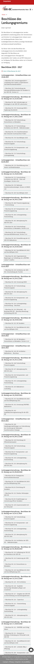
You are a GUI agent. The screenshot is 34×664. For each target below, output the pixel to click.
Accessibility (26, 662)
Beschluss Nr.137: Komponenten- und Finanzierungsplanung (16, 453)
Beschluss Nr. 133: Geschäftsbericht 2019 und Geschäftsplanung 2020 (16, 482)
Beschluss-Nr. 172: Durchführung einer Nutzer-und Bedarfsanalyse (16, 166)
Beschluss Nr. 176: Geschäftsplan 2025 (17, 138)
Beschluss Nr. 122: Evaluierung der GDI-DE (16, 559)
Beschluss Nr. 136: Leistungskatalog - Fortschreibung (15, 459)
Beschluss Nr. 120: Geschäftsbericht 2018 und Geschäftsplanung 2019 (16, 571)
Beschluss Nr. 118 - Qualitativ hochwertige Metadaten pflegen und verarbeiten (14, 588)
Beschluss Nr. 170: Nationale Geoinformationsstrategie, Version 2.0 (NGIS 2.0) (17, 187)
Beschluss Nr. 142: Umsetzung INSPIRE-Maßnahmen (16, 405)
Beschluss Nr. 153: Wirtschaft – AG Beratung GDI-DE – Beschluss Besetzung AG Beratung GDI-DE (16, 311)
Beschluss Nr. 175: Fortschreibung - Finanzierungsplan (15, 142)
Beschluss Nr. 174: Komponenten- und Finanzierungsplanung (16, 148)
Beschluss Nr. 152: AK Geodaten (15, 323)
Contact (5, 662)
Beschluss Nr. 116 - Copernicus (15, 599)
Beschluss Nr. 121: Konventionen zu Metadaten (15, 565)
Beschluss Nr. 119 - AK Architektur (16, 582)
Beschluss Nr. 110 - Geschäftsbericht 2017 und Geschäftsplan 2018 (17, 642)
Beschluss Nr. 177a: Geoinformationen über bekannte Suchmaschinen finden (16, 133)
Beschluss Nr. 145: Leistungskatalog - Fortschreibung (15, 382)
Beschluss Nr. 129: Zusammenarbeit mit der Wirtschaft (16, 506)
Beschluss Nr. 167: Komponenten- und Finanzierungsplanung (16, 210)
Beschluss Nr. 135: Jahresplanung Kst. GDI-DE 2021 (15, 464)
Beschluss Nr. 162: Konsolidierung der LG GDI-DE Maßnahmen (17, 239)
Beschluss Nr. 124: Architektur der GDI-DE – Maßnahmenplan (16, 541)
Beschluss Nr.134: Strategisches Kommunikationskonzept (14, 476)
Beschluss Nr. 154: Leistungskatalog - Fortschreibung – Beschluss (15, 304)
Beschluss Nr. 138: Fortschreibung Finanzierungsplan (14, 447)
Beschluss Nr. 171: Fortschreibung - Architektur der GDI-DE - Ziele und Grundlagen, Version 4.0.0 (15, 179)
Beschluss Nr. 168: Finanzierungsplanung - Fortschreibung (16, 204)
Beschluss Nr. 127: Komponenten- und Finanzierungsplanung (16, 524)
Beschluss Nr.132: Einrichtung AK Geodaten (14, 488)
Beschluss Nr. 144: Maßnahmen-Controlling (14, 388)
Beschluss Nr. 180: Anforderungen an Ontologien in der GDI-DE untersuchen (15, 103)
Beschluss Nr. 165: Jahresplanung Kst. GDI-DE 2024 (15, 221)
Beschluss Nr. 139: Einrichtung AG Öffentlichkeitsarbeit (14, 441)
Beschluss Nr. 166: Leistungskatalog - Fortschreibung (15, 215)
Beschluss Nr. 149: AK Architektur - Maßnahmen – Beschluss (15, 352)
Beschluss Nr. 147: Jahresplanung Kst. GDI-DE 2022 (15, 370)
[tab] (17, 82)
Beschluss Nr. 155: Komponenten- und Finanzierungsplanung (16, 298)
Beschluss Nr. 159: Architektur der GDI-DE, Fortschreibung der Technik (16, 271)
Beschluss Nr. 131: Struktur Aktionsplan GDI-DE (16, 494)
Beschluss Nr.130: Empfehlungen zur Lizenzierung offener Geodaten (15, 500)
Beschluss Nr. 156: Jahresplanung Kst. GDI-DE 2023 (15, 293)
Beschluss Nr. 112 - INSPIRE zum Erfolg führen (16, 628)
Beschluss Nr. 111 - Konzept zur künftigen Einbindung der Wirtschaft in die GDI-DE (16, 635)
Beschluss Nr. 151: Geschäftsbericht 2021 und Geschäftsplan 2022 (16, 328)
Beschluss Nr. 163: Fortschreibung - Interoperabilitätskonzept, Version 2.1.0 (15, 233)
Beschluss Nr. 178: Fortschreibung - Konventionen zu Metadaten (15, 121)
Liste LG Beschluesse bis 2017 (12, 71)
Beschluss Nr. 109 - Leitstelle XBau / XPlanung (15, 648)
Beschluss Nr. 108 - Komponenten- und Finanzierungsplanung (16, 653)
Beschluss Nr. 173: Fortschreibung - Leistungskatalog (15, 154)
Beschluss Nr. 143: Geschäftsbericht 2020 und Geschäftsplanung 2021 (16, 400)
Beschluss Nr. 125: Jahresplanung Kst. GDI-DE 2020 (15, 535)
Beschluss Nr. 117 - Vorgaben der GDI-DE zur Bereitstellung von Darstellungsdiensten (17, 595)
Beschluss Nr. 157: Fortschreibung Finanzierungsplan (14, 287)
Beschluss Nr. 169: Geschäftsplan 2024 (17, 193)
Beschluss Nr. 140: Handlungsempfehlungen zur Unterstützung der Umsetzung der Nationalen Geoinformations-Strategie (17, 427)
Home (3, 14)
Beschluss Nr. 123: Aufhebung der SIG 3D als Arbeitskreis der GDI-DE (17, 553)
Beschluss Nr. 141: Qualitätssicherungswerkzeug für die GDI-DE (16, 412)
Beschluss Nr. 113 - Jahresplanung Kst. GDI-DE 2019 (16, 616)
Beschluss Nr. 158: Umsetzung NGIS (16, 282)
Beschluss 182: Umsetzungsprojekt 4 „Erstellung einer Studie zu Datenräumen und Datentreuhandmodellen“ (16, 82)
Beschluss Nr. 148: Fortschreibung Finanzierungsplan (14, 364)
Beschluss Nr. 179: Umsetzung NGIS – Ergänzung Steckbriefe (16, 109)
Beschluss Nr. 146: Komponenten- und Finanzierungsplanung (16, 376)
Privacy (11, 662)
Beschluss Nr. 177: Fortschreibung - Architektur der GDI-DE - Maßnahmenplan (16, 127)
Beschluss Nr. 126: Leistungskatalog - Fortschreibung (15, 529)
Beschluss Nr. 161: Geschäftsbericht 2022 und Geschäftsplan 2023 (16, 251)
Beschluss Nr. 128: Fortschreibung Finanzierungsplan (14, 518)
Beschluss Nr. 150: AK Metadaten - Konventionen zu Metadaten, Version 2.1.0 (16, 340)
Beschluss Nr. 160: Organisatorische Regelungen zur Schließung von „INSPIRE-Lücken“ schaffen (16, 258)
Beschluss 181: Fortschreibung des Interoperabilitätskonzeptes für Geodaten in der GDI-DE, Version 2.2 (17, 90)
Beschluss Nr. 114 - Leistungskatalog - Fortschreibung (16, 610)
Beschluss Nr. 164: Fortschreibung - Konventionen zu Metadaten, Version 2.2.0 (16, 227)
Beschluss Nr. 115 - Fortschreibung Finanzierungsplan (15, 604)
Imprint (17, 662)
